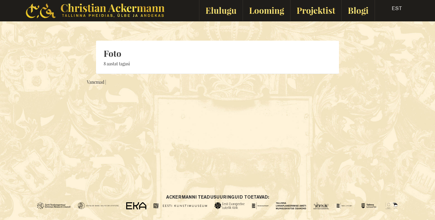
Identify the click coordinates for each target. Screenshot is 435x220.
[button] (391, 10)
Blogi (358, 10)
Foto (112, 53)
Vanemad (95, 82)
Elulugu (221, 10)
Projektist (316, 10)
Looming (266, 10)
